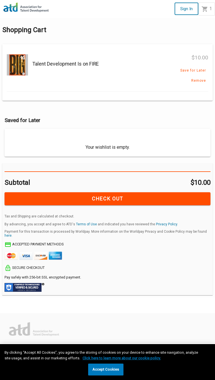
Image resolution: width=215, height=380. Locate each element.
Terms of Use (86, 224)
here (8, 236)
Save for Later (193, 70)
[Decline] (28, 308)
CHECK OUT (107, 199)
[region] (107, 362)
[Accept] (9, 308)
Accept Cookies (105, 369)
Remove (198, 81)
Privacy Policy (166, 224)
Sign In (186, 8)
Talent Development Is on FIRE (65, 64)
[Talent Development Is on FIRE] (17, 65)
